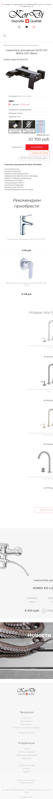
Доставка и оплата (27, 770)
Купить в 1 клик (40, 153)
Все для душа (26, 727)
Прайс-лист (27, 765)
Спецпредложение (26, 735)
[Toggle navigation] (5, 35)
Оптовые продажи (26, 758)
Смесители (15, 45)
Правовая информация (26, 761)
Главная (6, 45)
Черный (15, 105)
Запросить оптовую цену (34, 158)
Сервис (26, 776)
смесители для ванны (29, 45)
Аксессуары (26, 731)
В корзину (37, 147)
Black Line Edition (24, 96)
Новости (26, 773)
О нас (26, 755)
